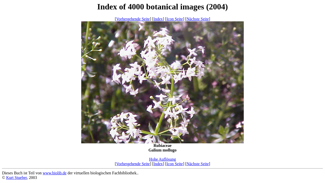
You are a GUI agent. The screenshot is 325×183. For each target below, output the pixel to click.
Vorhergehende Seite (133, 19)
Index (158, 19)
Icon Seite (175, 19)
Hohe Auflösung (162, 159)
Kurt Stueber (16, 177)
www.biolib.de (55, 173)
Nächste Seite (198, 19)
